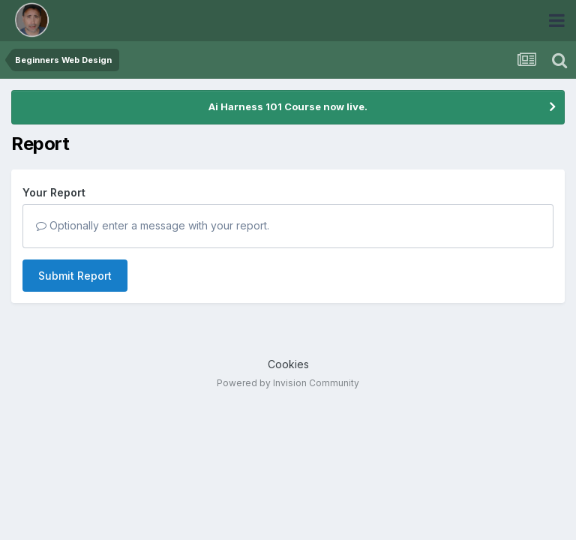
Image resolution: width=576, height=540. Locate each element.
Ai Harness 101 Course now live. (288, 106)
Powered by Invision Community (288, 382)
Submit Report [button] (75, 275)
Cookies (288, 364)
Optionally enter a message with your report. (152, 225)
